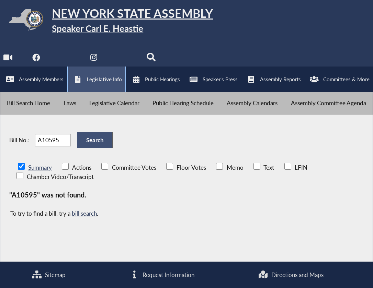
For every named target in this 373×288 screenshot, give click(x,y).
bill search (84, 213)
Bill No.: (19, 140)
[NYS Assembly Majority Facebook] (36, 59)
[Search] (151, 59)
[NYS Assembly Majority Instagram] (93, 59)
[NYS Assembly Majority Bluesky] (122, 59)
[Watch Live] (7, 59)
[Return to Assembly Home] (106, 21)
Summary (40, 167)
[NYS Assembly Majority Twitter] (65, 59)
